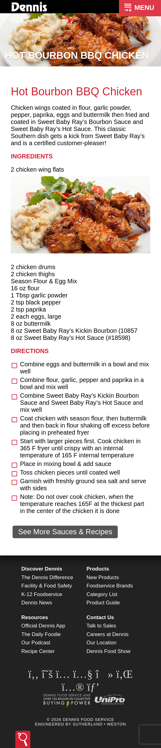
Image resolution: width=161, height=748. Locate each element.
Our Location (101, 643)
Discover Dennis (41, 569)
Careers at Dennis (107, 634)
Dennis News (36, 603)
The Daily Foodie (41, 634)
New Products (102, 577)
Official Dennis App (43, 626)
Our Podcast (36, 643)
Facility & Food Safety (46, 586)
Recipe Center (38, 651)
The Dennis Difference (47, 577)
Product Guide (103, 603)
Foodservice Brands (109, 586)
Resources (34, 617)
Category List (101, 594)
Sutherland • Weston (99, 724)
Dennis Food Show (108, 651)
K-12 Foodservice (41, 594)
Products (97, 569)
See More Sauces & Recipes (65, 531)
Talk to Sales (101, 626)
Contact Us (100, 617)
